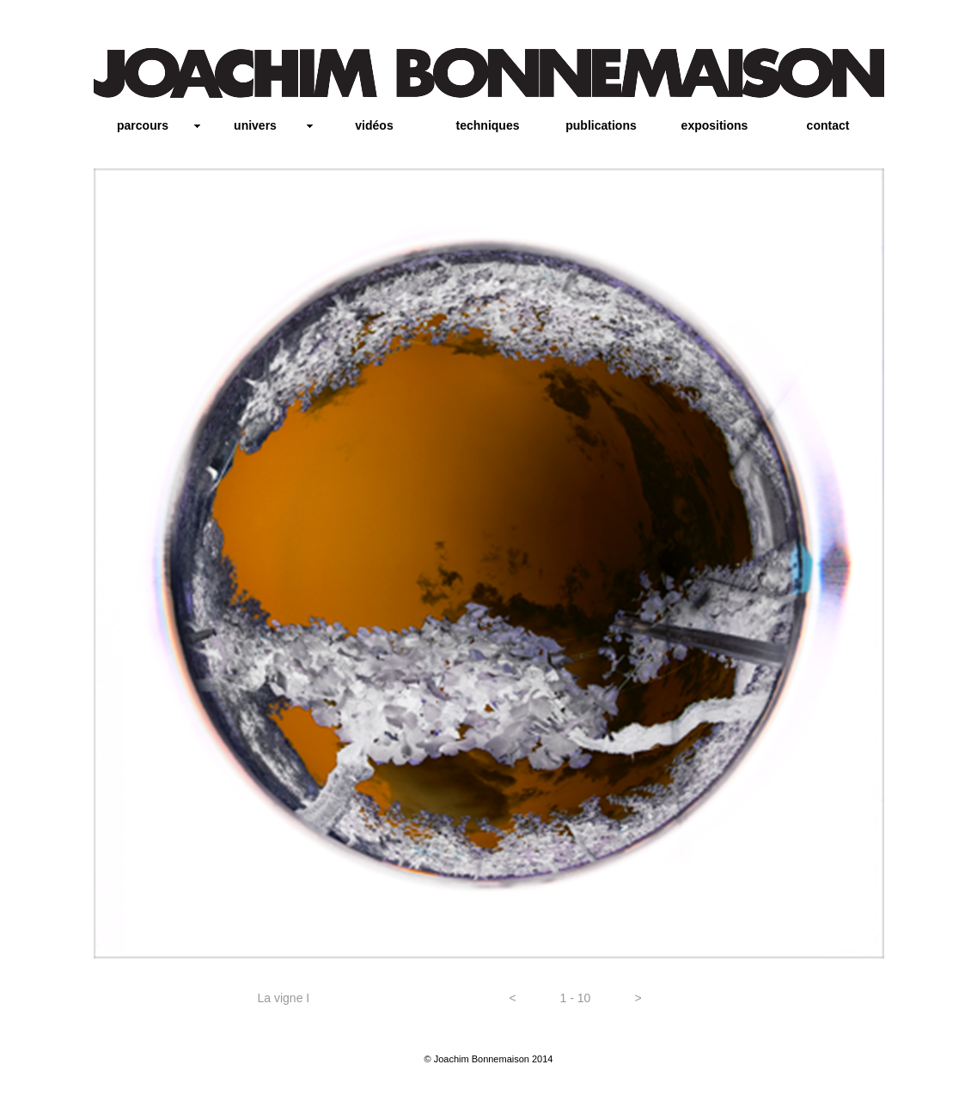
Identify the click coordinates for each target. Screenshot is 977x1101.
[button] (513, 999)
